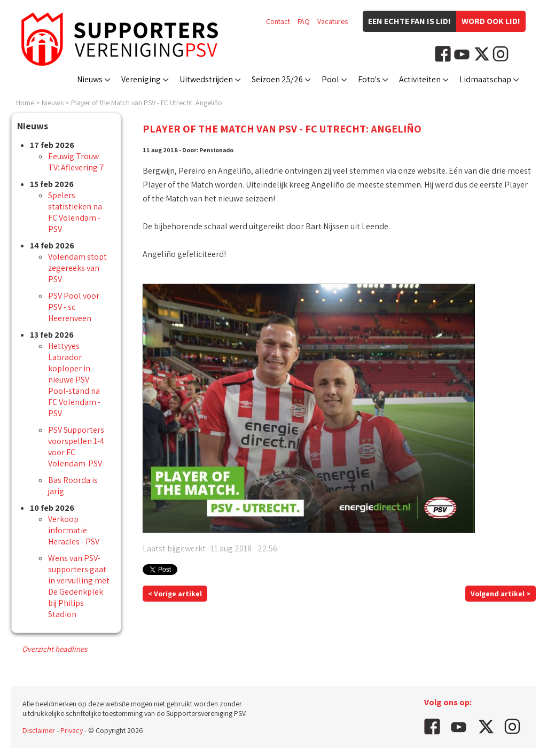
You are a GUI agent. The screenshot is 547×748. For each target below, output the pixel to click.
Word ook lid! (491, 21)
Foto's (369, 79)
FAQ (304, 21)
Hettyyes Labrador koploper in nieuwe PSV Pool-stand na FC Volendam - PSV (74, 379)
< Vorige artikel (175, 593)
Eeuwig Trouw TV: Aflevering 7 (76, 162)
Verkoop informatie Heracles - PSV (73, 530)
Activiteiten (420, 79)
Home (25, 102)
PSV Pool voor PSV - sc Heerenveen (73, 307)
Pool (330, 79)
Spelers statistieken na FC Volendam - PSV (75, 212)
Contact (278, 21)
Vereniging (141, 79)
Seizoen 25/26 (277, 79)
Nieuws (90, 79)
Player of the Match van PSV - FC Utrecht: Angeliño (146, 102)
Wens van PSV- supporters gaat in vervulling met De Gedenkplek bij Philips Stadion (79, 586)
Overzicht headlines (54, 649)
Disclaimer (38, 730)
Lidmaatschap (485, 79)
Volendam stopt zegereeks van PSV (77, 268)
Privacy (71, 730)
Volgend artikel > (500, 593)
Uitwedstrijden (206, 79)
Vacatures (332, 21)
